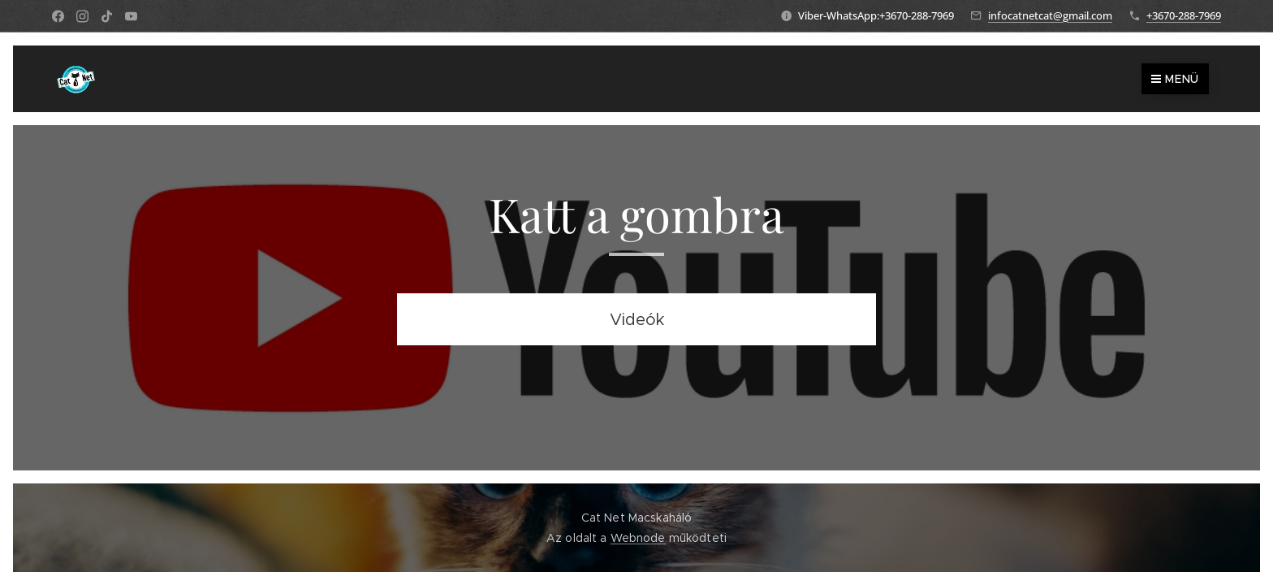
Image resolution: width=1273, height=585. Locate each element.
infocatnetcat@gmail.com (1050, 15)
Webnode (638, 538)
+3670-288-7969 (1183, 15)
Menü (1175, 79)
